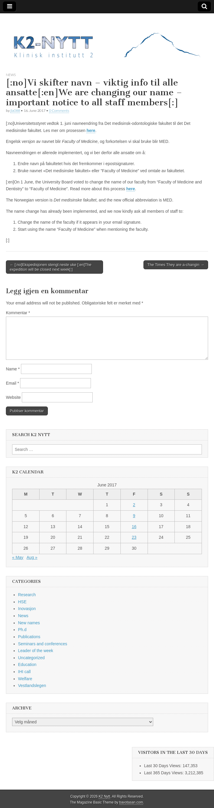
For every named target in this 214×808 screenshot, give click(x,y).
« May (17, 557)
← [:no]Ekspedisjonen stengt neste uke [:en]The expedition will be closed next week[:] (51, 267)
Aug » (32, 557)
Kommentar (18, 312)
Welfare (25, 678)
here (90, 130)
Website (13, 397)
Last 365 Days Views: (164, 772)
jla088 (15, 110)
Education (27, 664)
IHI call (24, 671)
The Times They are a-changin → (175, 264)
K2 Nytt (104, 796)
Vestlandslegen (32, 685)
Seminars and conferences (42, 643)
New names (29, 622)
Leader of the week (35, 650)
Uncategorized (31, 657)
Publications (29, 636)
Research (27, 594)
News (11, 75)
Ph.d (22, 629)
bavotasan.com (131, 802)
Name (13, 369)
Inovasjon (27, 608)
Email (12, 383)
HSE (22, 601)
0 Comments (59, 110)
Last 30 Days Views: (163, 765)
